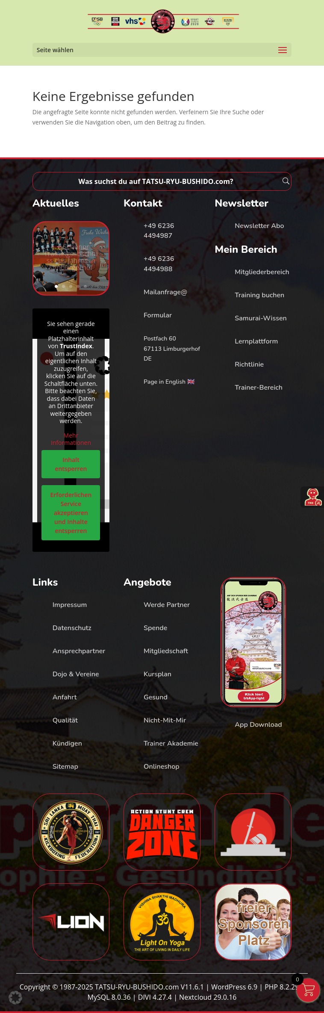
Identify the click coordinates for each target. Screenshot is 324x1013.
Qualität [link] (65, 720)
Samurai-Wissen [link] (260, 318)
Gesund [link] (156, 697)
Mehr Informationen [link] (71, 438)
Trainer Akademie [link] (171, 743)
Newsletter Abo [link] (259, 226)
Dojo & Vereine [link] (76, 674)
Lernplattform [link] (256, 341)
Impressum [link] (70, 605)
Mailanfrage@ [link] (165, 292)
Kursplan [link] (157, 674)
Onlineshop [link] (162, 766)
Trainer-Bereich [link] (259, 387)
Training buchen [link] (259, 295)
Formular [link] (158, 315)
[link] (163, 21)
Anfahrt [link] (65, 697)
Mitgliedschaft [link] (166, 651)
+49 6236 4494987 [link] (159, 231)
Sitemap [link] (65, 766)
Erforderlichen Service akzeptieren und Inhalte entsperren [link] (70, 512)
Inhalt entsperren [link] (71, 463)
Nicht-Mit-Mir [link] (165, 720)
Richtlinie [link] (249, 364)
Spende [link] (155, 628)
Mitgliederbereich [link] (262, 272)
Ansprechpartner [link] (79, 651)
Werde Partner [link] (167, 605)
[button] (15, 997)
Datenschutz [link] (72, 628)
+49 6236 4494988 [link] (159, 264)
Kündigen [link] (67, 743)
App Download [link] (258, 724)
